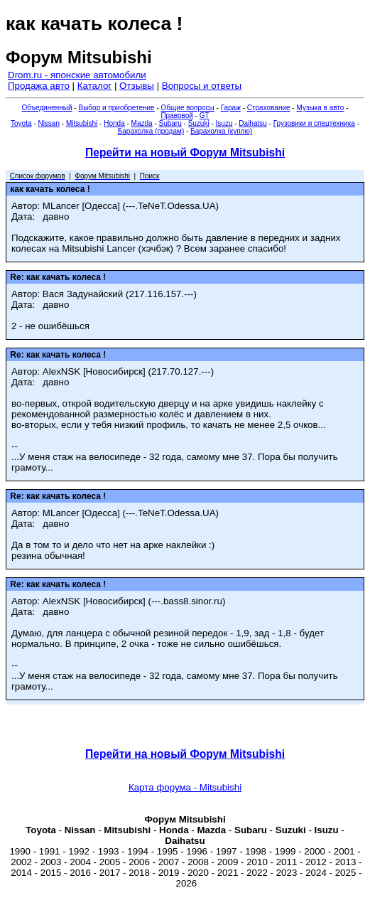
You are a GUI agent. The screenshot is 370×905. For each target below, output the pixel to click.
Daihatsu (252, 123)
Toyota (21, 123)
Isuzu (224, 123)
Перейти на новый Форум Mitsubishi (185, 152)
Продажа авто (39, 85)
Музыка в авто (320, 108)
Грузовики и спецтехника (314, 123)
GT (205, 115)
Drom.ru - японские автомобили (77, 75)
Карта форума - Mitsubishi (185, 787)
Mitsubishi (81, 123)
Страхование (268, 108)
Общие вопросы (187, 108)
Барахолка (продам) (151, 131)
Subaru (170, 123)
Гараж (231, 108)
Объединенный (47, 108)
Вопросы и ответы (201, 85)
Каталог (94, 85)
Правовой (176, 115)
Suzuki (199, 123)
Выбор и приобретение (116, 108)
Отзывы (136, 85)
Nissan (49, 123)
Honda (114, 123)
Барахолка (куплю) (221, 131)
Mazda (142, 123)
